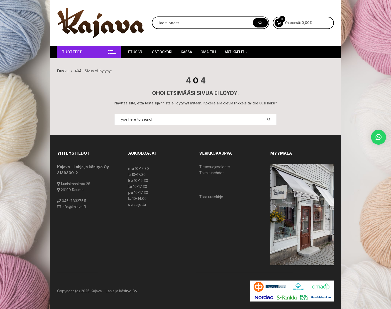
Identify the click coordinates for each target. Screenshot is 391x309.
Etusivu (135, 52)
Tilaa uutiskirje (211, 196)
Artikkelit (236, 52)
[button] (378, 137)
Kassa (186, 52)
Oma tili (208, 52)
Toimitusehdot (211, 172)
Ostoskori (162, 52)
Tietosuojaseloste (214, 166)
